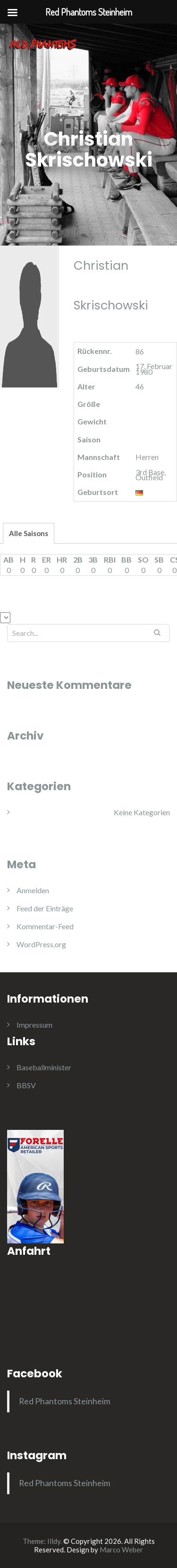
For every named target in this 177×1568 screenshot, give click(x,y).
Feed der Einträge (45, 908)
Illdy (53, 1541)
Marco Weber (121, 1549)
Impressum (34, 1024)
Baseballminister (44, 1067)
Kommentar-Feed (45, 926)
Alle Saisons (28, 533)
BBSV (26, 1085)
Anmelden (33, 890)
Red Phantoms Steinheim (64, 1401)
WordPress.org (41, 944)
